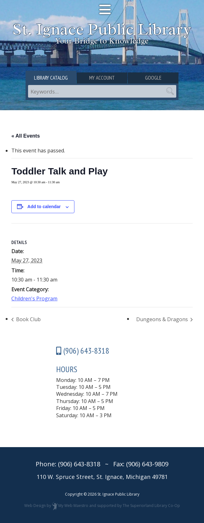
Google (153, 77)
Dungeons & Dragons (162, 319)
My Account (102, 77)
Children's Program (34, 298)
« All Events (25, 136)
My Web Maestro (73, 505)
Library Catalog (51, 77)
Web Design (35, 505)
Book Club (28, 319)
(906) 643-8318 (79, 464)
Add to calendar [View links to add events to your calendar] (44, 206)
